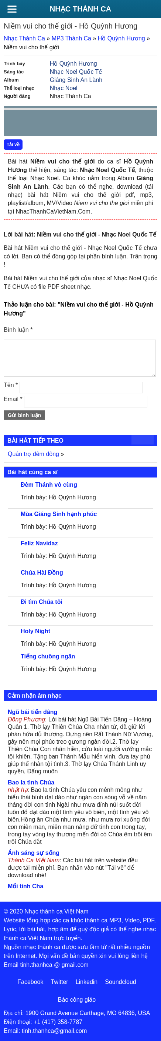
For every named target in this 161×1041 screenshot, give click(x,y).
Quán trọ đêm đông (33, 454)
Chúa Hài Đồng (42, 572)
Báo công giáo (77, 1000)
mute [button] (108, 123)
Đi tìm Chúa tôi (41, 602)
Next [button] (51, 124)
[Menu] (12, 9)
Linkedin (87, 982)
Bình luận (18, 330)
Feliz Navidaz (39, 543)
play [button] (32, 123)
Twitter (59, 982)
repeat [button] (75, 124)
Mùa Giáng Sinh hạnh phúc (59, 514)
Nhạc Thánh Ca (80, 9)
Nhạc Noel (64, 88)
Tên (11, 385)
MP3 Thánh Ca (71, 38)
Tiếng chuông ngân (48, 656)
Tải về (13, 144)
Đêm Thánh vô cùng (49, 485)
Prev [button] (13, 124)
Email (13, 399)
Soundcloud (120, 982)
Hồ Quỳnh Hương (121, 38)
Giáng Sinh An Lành (76, 80)
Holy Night (35, 631)
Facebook (30, 982)
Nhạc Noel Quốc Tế (76, 72)
